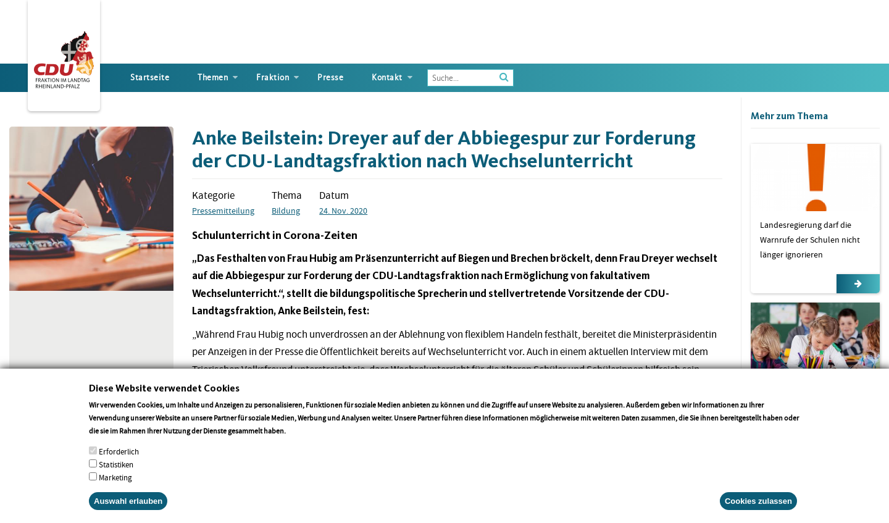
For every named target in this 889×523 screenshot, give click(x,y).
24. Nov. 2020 (343, 210)
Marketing (115, 485)
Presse (330, 77)
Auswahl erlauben (128, 509)
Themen (213, 77)
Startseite (149, 77)
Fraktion (272, 77)
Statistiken (116, 472)
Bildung (286, 210)
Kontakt (387, 77)
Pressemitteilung (223, 210)
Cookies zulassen (758, 509)
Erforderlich (119, 459)
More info (303, 438)
